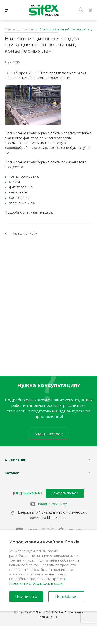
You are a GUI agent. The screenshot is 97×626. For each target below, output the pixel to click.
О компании (15, 460)
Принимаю (26, 596)
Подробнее (66, 596)
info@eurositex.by (52, 504)
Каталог (12, 473)
